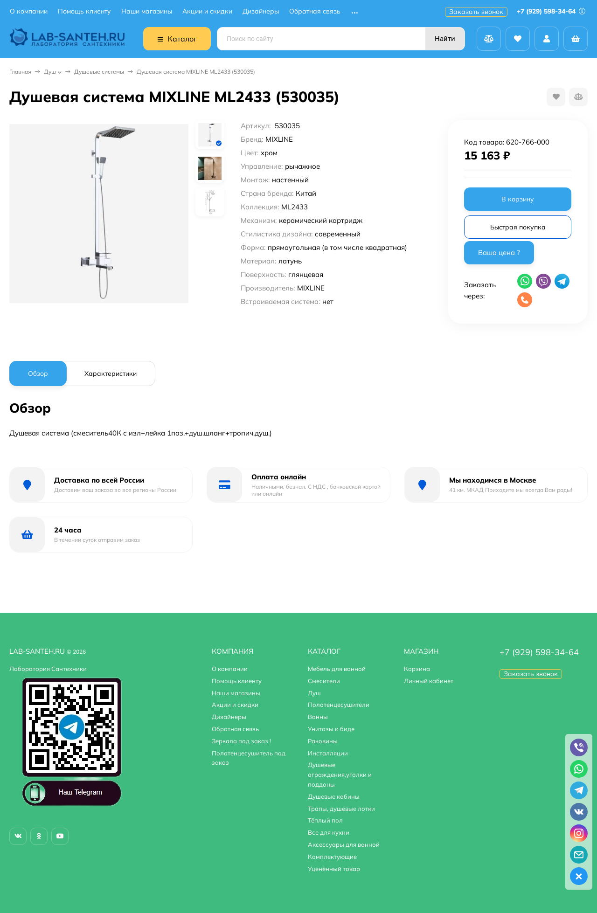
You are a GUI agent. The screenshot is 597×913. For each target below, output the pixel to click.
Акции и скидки (207, 11)
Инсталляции (328, 753)
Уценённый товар (334, 868)
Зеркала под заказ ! (241, 741)
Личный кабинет (428, 681)
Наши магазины (146, 11)
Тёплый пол (325, 820)
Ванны (318, 716)
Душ (50, 71)
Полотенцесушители (338, 704)
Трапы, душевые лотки (341, 808)
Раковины (323, 741)
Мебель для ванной (337, 668)
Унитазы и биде (331, 729)
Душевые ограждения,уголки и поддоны (340, 774)
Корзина (417, 668)
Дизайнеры (261, 11)
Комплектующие (332, 856)
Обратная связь (314, 11)
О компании (29, 11)
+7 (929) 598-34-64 (551, 11)
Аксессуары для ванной (344, 844)
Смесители (324, 681)
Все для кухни (328, 832)
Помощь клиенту (84, 11)
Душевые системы (99, 71)
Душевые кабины (334, 796)
